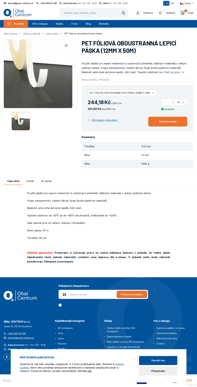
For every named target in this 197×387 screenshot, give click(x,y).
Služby (59, 23)
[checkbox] (61, 305)
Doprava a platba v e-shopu (170, 328)
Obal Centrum (10, 33)
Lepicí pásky (52, 33)
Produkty (16, 23)
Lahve (61, 338)
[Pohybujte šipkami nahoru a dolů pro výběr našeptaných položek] (93, 13)
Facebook (7, 357)
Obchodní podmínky (166, 333)
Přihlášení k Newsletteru (74, 286)
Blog (88, 23)
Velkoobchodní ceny (166, 338)
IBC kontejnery (65, 328)
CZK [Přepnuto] (166, 3)
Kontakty (104, 23)
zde (89, 371)
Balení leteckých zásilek (119, 336)
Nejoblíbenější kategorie (70, 320)
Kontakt (30, 181)
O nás (74, 23)
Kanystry (62, 343)
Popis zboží (13, 181)
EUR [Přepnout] (172, 3)
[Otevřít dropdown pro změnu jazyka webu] (186, 3)
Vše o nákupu (40, 23)
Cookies (160, 343)
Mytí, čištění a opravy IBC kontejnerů (125, 341)
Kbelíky (61, 348)
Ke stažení (46, 181)
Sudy (60, 333)
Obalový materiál (31, 33)
